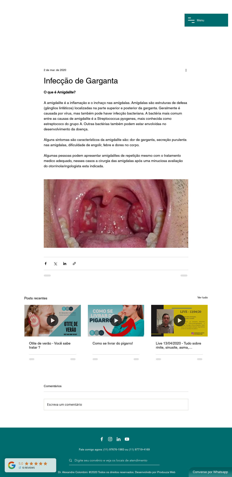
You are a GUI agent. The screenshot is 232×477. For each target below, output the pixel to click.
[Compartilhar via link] (74, 263)
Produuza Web (166, 472)
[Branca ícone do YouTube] (127, 439)
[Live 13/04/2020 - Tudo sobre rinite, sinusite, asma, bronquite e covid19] (179, 320)
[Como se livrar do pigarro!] (116, 320)
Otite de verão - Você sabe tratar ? (49, 345)
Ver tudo (202, 297)
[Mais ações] (186, 70)
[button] (191, 20)
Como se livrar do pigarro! (113, 343)
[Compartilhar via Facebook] (45, 263)
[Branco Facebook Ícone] (101, 439)
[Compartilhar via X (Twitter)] (55, 263)
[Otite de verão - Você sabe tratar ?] (52, 320)
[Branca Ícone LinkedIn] (118, 439)
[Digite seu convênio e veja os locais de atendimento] (113, 460)
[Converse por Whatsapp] (210, 472)
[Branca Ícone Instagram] (110, 439)
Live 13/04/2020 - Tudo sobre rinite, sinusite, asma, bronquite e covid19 (178, 345)
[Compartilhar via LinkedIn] (65, 263)
